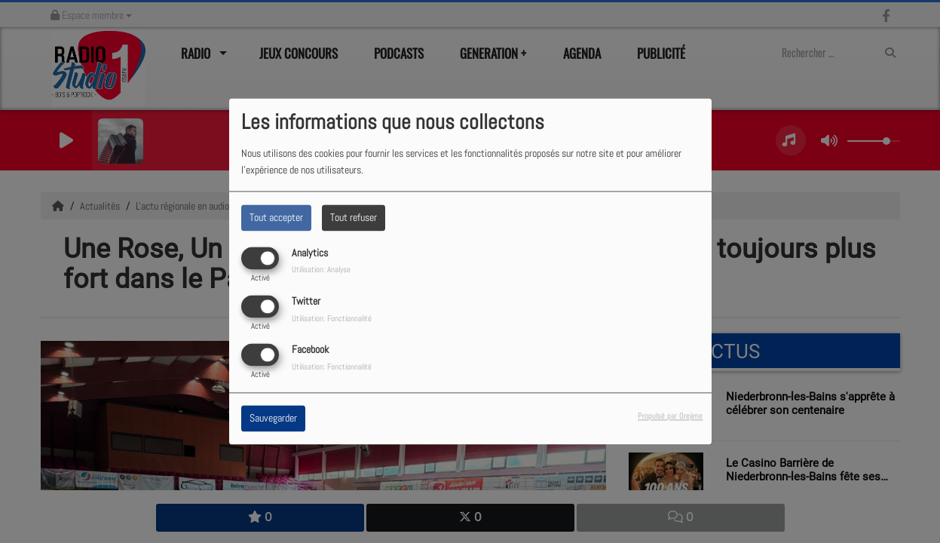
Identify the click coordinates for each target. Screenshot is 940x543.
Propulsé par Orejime (670, 416)
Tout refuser (353, 217)
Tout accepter (276, 217)
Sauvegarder (273, 418)
